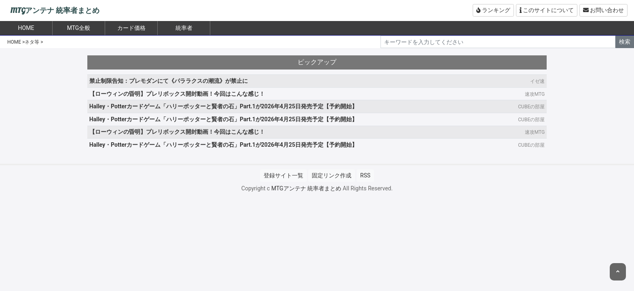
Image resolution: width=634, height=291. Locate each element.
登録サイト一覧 (283, 175)
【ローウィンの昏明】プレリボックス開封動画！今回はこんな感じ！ (177, 94)
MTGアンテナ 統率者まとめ (54, 11)
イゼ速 (537, 81)
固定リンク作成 (331, 175)
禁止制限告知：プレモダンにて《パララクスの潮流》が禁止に (168, 81)
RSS (365, 175)
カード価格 (131, 28)
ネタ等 (32, 42)
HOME (14, 42)
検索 (624, 41)
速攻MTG (535, 94)
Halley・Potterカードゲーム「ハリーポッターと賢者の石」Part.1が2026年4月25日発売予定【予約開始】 (223, 106)
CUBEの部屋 (531, 107)
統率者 (183, 28)
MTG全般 (79, 28)
